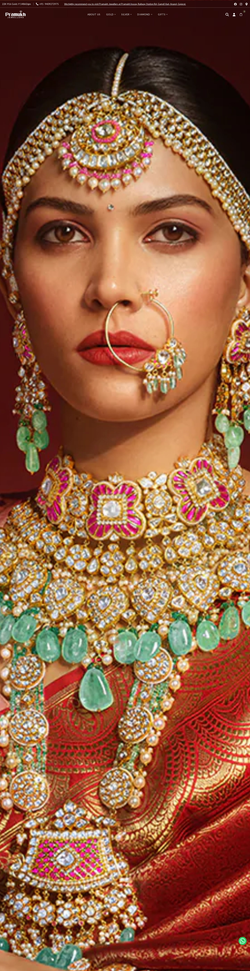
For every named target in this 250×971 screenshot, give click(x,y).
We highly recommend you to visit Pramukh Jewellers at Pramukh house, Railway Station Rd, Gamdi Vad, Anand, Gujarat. (125, 4)
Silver (125, 14)
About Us (94, 14)
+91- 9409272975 (49, 4)
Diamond (143, 14)
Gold (110, 14)
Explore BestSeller (36, 545)
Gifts (161, 14)
